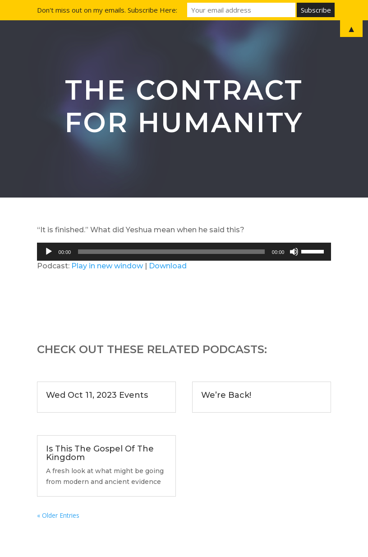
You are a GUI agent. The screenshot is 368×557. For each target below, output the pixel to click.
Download (168, 266)
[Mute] (294, 251)
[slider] (171, 251)
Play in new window (107, 266)
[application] (184, 252)
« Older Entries (58, 515)
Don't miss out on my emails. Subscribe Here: (107, 9)
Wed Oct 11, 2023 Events (97, 395)
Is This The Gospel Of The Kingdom (100, 453)
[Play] (48, 251)
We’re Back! (226, 395)
